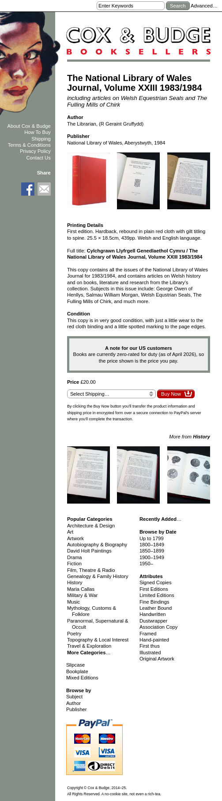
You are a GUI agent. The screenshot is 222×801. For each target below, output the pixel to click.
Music (73, 601)
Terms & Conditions (29, 145)
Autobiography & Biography (97, 544)
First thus (149, 646)
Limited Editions (156, 595)
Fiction (74, 563)
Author (73, 703)
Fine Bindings (154, 601)
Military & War (82, 595)
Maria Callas (80, 589)
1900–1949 (151, 557)
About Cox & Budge (28, 126)
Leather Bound (155, 608)
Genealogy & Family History (97, 576)
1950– (146, 563)
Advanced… (204, 5)
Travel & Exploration (89, 646)
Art (70, 531)
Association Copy (158, 627)
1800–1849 (151, 544)
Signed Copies (155, 582)
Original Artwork (156, 658)
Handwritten (152, 614)
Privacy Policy (35, 151)
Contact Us (38, 157)
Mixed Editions (82, 677)
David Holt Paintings (89, 550)
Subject (74, 696)
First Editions (153, 589)
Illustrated (150, 652)
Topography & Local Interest (97, 639)
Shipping (41, 138)
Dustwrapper (153, 620)
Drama (74, 557)
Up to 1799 (151, 538)
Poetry (74, 633)
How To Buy (37, 132)
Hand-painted (154, 639)
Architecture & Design (91, 525)
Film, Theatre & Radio (91, 570)
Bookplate (77, 671)
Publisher (76, 709)
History (75, 582)
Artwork (75, 538)
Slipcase (75, 665)
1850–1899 (151, 550)
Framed (148, 633)
